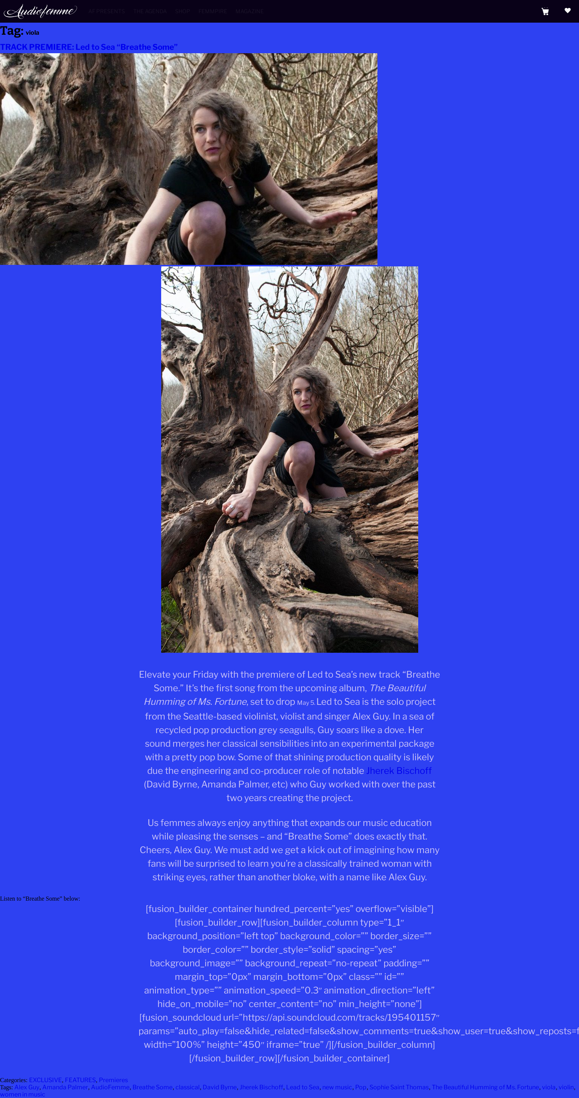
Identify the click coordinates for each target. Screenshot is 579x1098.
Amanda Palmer (65, 1087)
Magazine (250, 11)
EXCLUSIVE (45, 1080)
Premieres (113, 1080)
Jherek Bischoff (399, 770)
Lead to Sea (302, 1087)
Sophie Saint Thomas (399, 1087)
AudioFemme (110, 1087)
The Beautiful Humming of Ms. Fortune (485, 1087)
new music (337, 1087)
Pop (360, 1087)
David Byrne (220, 1087)
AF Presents (106, 11)
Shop (182, 11)
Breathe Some (152, 1087)
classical (188, 1087)
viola (549, 1087)
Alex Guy (26, 1087)
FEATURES (80, 1080)
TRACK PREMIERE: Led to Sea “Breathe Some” (89, 47)
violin (566, 1087)
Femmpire (213, 11)
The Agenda (150, 11)
